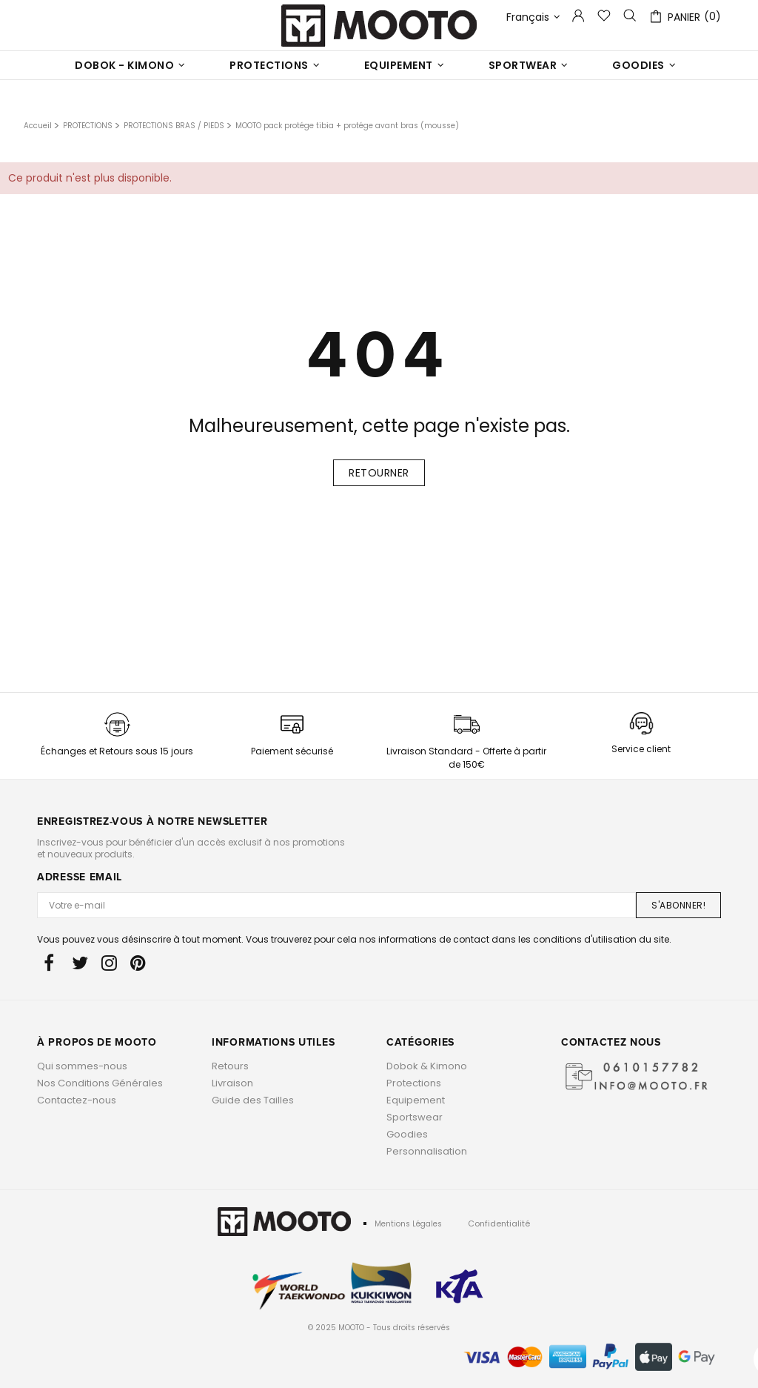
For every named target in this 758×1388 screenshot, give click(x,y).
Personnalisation (426, 1151)
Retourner (379, 472)
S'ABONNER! (678, 905)
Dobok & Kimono (426, 1066)
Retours (230, 1066)
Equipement (415, 1100)
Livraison (232, 1083)
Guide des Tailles (253, 1100)
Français (533, 17)
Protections (413, 1083)
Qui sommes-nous (82, 1066)
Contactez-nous (76, 1100)
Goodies (407, 1134)
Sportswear (414, 1117)
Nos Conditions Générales (100, 1083)
